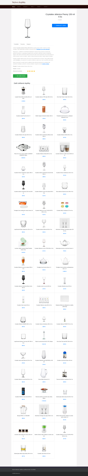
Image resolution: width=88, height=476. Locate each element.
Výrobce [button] (45, 6)
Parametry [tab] (22, 44)
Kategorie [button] (25, 6)
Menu (13, 6)
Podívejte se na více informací (43, 49)
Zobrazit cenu (61, 25)
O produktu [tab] (16, 44)
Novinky (19, 6)
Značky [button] (38, 6)
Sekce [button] (32, 6)
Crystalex (60, 19)
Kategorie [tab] (29, 44)
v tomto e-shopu (45, 63)
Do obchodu (21, 76)
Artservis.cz (17, 473)
